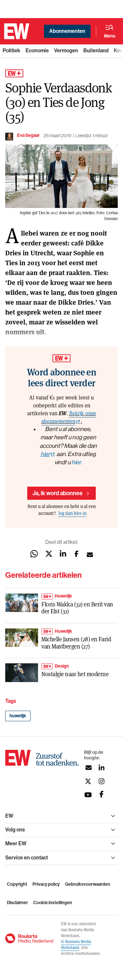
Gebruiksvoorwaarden (87, 884)
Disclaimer (17, 902)
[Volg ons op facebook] (101, 795)
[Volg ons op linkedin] (101, 768)
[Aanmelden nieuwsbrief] (88, 768)
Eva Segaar (28, 135)
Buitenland (96, 50)
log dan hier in (72, 513)
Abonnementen (67, 31)
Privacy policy (46, 884)
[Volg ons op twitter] (88, 781)
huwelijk (18, 716)
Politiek (11, 50)
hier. (77, 462)
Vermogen (66, 50)
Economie (37, 50)
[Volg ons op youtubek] (88, 795)
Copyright (17, 884)
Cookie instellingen (52, 902)
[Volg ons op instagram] (101, 781)
